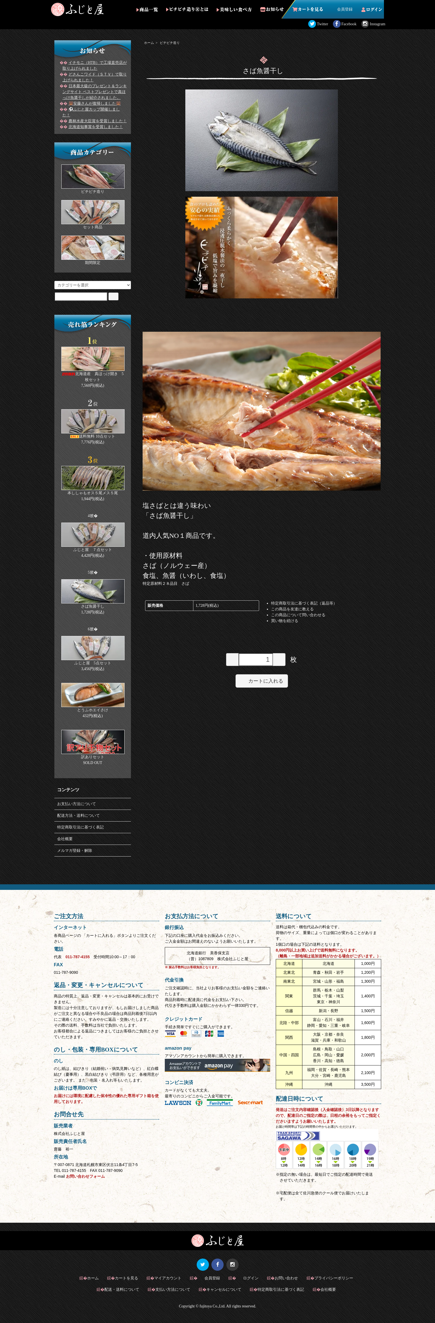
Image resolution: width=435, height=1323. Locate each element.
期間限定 (92, 263)
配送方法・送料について (78, 815)
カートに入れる (261, 680)
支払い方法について (172, 1289)
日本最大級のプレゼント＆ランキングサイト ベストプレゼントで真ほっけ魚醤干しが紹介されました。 (94, 92)
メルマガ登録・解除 (74, 850)
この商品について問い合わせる (298, 615)
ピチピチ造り (170, 43)
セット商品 (92, 227)
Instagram (377, 24)
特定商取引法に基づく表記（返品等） (304, 603)
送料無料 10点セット (92, 436)
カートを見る (126, 1278)
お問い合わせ (286, 1278)
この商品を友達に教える (292, 609)
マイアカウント (167, 1278)
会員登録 (342, 9)
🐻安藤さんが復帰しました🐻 (95, 103)
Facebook (349, 24)
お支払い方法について (76, 804)
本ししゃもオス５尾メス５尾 (92, 493)
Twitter (322, 24)
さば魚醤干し (92, 606)
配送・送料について (121, 1289)
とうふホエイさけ (92, 710)
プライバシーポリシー (333, 1278)
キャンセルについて (223, 1289)
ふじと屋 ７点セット (92, 550)
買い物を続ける (284, 621)
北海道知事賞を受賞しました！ (96, 127)
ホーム (149, 43)
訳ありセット (92, 757)
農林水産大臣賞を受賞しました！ (98, 121)
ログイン (248, 1278)
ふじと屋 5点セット (92, 663)
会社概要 (65, 839)
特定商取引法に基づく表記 (80, 827)
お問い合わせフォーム (85, 1176)
